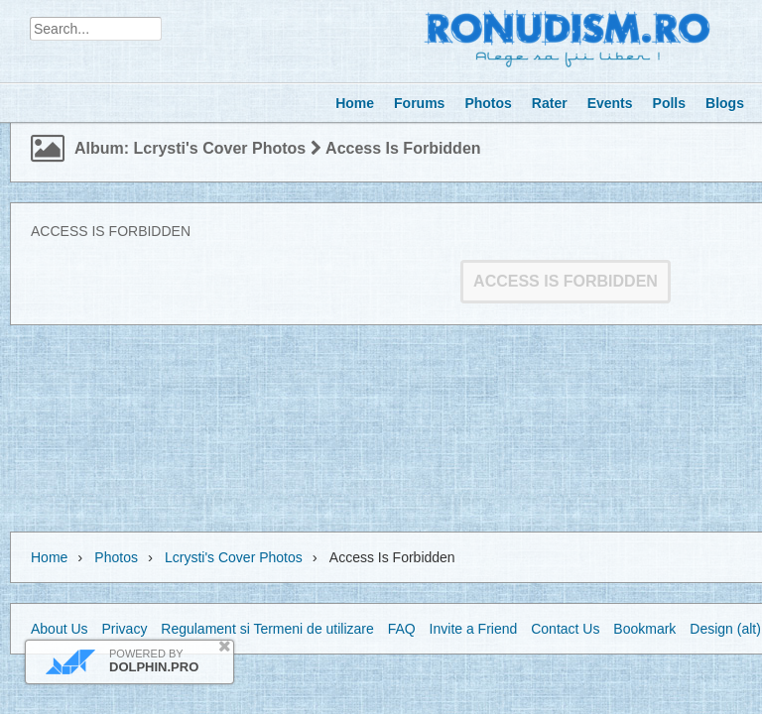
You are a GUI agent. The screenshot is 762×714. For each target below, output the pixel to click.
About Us (59, 629)
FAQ (402, 629)
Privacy (124, 629)
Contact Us (565, 629)
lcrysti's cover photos (234, 557)
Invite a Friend (474, 629)
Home (49, 557)
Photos (116, 557)
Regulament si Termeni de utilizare (267, 629)
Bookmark (644, 629)
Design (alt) (725, 629)
